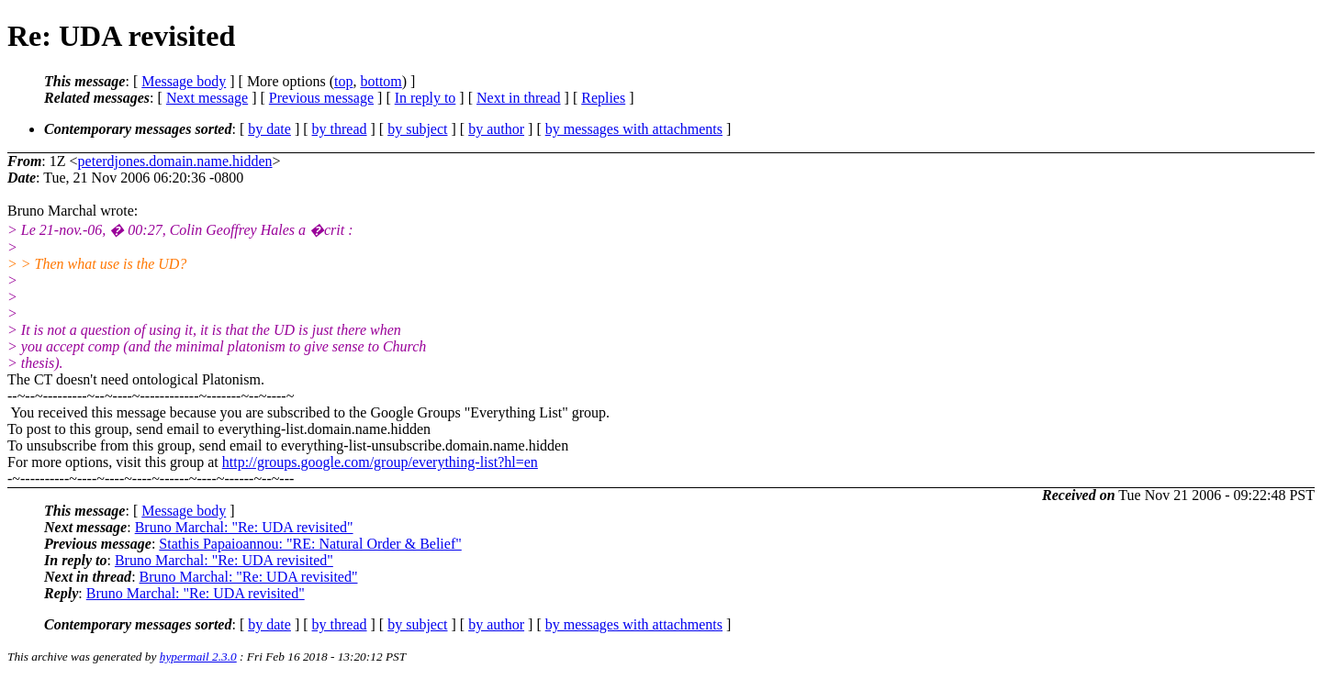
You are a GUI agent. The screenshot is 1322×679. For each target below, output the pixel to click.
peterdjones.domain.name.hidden (175, 161)
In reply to (425, 98)
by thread (339, 129)
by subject (417, 129)
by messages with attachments (634, 129)
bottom (380, 81)
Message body (183, 81)
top (343, 81)
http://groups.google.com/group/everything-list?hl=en (380, 462)
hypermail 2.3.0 (198, 656)
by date (269, 129)
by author (496, 129)
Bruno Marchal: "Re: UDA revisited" (244, 527)
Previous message (321, 98)
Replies (603, 98)
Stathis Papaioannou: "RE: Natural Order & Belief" (310, 543)
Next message (207, 98)
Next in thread (518, 98)
